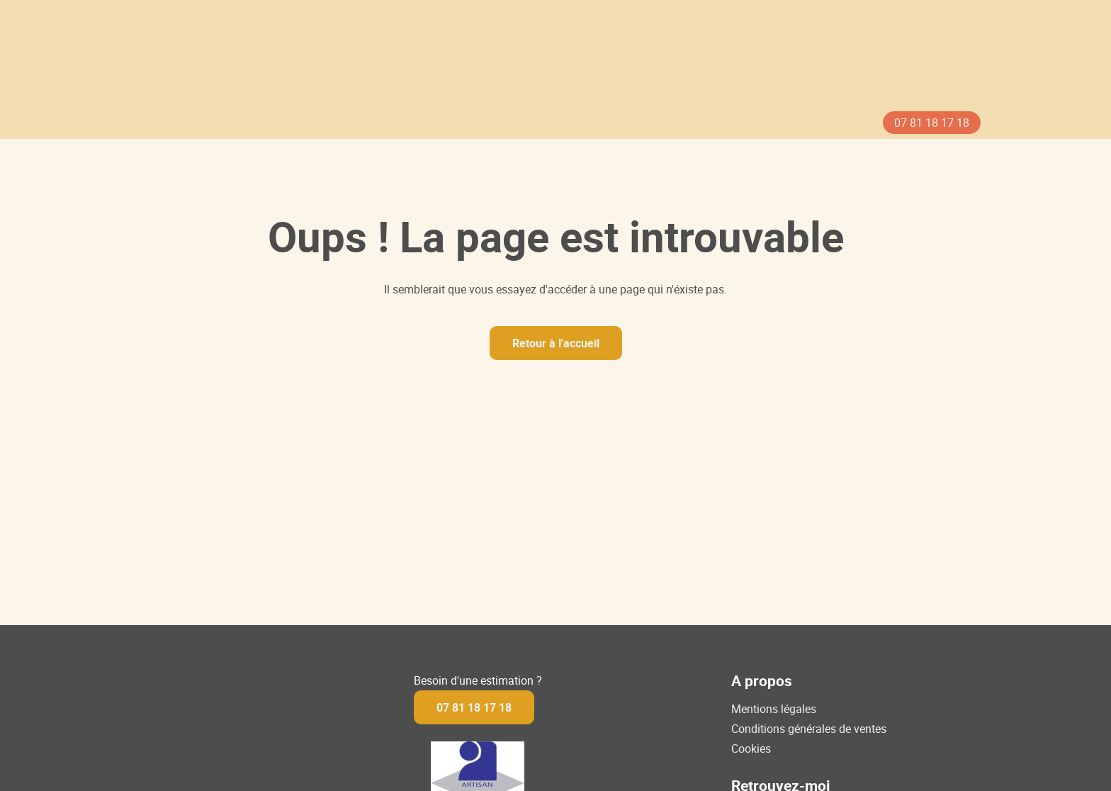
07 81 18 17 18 (931, 122)
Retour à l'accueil (555, 343)
